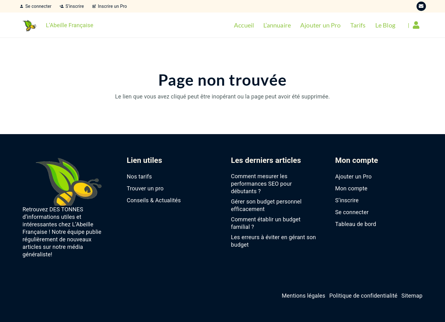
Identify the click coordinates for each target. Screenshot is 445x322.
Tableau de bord (355, 224)
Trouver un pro (145, 188)
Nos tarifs (139, 176)
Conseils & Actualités (154, 200)
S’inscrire (347, 200)
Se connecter (352, 212)
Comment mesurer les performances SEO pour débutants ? (261, 183)
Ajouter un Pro (353, 176)
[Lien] (417, 25)
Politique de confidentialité (363, 295)
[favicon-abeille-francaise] (28, 25)
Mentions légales (303, 295)
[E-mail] (421, 6)
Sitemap (412, 295)
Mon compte (351, 188)
